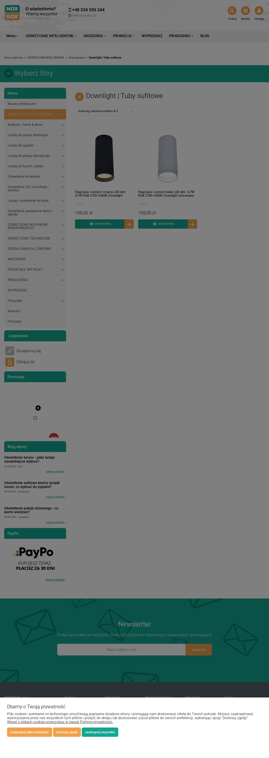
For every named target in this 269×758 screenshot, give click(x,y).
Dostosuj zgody (67, 732)
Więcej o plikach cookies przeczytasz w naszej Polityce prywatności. (60, 722)
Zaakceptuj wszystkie (100, 732)
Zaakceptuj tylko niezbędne (29, 732)
